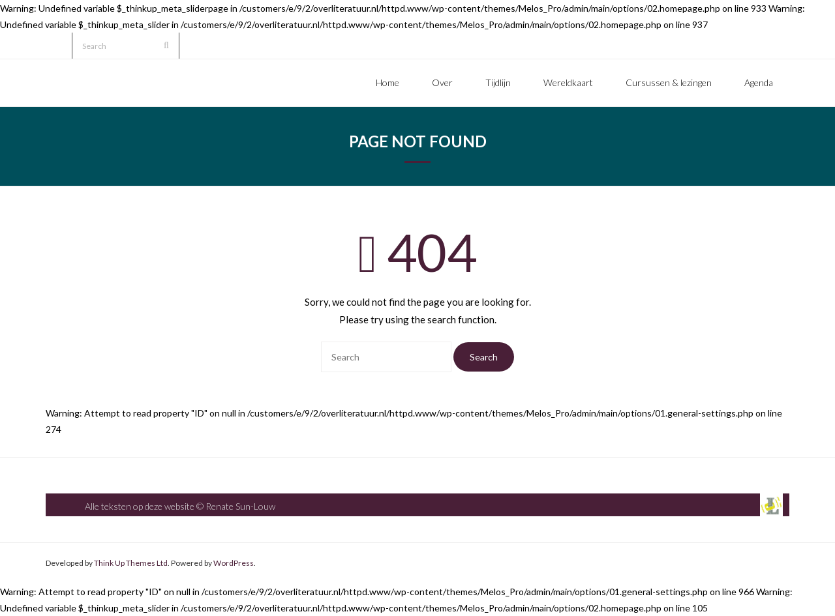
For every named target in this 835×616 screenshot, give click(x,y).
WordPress (233, 563)
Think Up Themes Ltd (131, 563)
